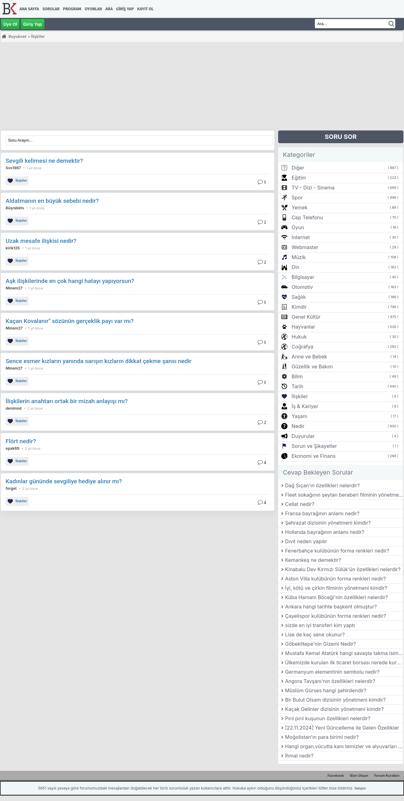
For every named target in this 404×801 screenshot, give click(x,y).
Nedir (298, 426)
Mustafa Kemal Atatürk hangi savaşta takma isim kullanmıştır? (344, 653)
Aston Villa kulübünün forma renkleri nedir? (335, 579)
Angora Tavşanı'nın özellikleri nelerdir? (330, 681)
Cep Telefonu (307, 217)
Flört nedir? (21, 441)
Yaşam (299, 416)
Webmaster (305, 247)
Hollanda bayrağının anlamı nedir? (324, 532)
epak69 (12, 448)
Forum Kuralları (387, 775)
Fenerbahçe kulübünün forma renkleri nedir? (337, 551)
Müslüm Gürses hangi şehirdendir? (325, 690)
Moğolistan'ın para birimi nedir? (322, 737)
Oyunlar (93, 9)
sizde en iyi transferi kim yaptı (320, 625)
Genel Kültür (306, 317)
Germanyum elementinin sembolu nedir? (332, 672)
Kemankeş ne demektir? (313, 560)
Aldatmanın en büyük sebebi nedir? (52, 200)
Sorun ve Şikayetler (314, 446)
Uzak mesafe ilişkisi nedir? (41, 240)
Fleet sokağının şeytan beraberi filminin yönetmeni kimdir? (344, 495)
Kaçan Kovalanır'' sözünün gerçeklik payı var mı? (70, 321)
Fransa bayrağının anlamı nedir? (322, 513)
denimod (13, 408)
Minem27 (14, 288)
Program (72, 9)
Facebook (336, 775)
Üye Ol (10, 24)
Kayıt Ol (145, 9)
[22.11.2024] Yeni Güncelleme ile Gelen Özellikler (342, 728)
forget (11, 488)
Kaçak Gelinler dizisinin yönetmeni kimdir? (334, 709)
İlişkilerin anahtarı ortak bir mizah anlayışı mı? (67, 401)
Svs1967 (13, 168)
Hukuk (299, 337)
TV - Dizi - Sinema (313, 187)
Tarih (297, 386)
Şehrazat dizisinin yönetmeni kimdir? (328, 523)
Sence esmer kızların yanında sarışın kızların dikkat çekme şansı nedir (98, 361)
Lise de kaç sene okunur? (315, 634)
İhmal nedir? (299, 756)
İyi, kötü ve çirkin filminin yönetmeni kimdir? (336, 588)
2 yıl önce (35, 408)
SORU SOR (341, 136)
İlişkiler (17, 181)
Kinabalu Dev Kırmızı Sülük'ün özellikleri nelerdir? (343, 569)
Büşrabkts (15, 208)
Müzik (298, 257)
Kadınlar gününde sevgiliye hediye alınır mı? (64, 481)
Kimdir (299, 307)
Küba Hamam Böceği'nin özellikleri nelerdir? (336, 597)
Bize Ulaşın (359, 775)
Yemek (299, 207)
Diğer (298, 168)
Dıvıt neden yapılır (306, 541)
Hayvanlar (303, 327)
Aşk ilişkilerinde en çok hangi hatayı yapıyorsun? (70, 280)
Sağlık (299, 297)
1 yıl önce (33, 168)
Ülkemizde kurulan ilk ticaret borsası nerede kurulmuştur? (344, 662)
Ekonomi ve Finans (313, 456)
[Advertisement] (187, 86)
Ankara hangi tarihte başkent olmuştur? (331, 606)
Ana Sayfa (29, 9)
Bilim (297, 376)
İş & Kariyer (305, 406)
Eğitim (299, 178)
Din (295, 267)
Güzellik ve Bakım (312, 366)
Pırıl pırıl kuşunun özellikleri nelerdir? (327, 718)
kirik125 (13, 248)
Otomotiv (302, 287)
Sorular (50, 9)
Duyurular (303, 436)
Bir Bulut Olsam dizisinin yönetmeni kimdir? (335, 700)
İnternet (301, 237)
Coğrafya (302, 347)
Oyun (298, 227)
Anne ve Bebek (309, 356)
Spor (297, 197)
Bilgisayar (303, 277)
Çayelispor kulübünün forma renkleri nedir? (335, 616)
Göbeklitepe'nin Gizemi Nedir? (320, 644)
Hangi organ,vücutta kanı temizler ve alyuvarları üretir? (344, 746)
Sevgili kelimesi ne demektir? (44, 160)
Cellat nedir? (299, 504)
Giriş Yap (125, 9)
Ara (108, 9)
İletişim (360, 788)
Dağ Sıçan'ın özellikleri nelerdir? (322, 485)
